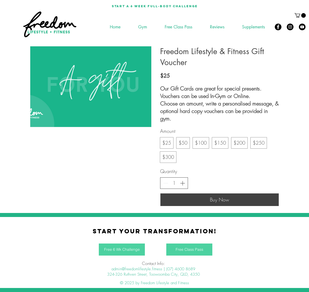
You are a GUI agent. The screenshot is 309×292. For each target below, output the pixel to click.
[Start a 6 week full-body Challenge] (154, 6)
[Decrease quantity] (165, 183)
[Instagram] (290, 27)
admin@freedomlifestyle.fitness (136, 269)
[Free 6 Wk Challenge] (122, 250)
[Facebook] (278, 27)
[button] (300, 15)
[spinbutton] (174, 183)
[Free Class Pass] (189, 250)
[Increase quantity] (182, 183)
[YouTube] (302, 27)
